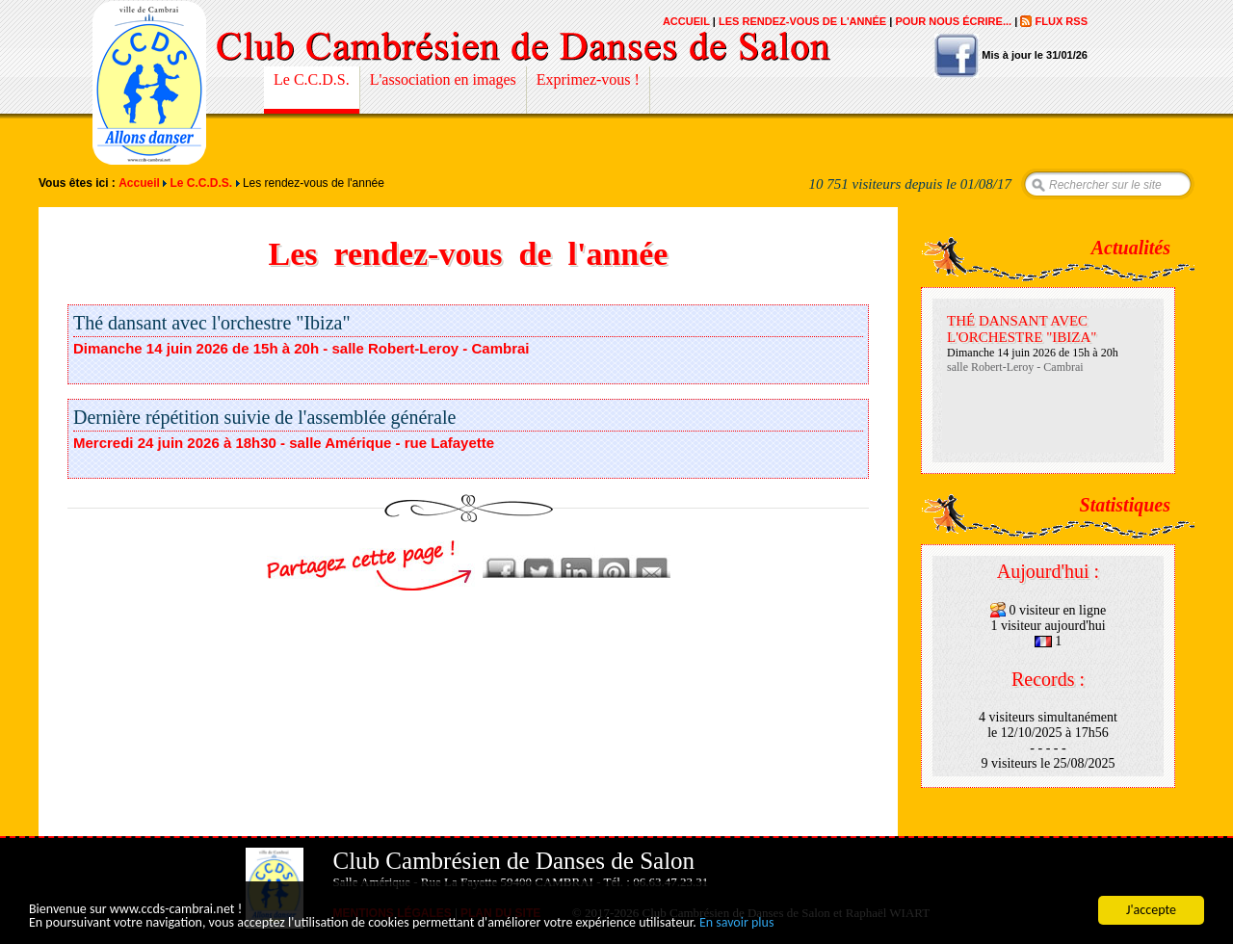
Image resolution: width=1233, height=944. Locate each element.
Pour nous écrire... (953, 21)
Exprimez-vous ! (588, 79)
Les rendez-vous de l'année (802, 21)
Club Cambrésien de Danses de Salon (149, 83)
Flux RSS (1061, 21)
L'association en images (443, 79)
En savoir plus (736, 923)
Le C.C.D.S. (312, 79)
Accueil (686, 21)
